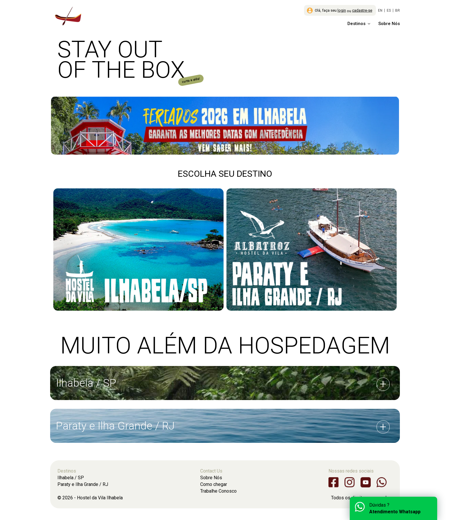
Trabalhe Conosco (218, 491)
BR (397, 10)
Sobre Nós (389, 23)
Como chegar (213, 484)
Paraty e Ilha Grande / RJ (82, 484)
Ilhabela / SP (70, 477)
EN (380, 10)
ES (389, 10)
